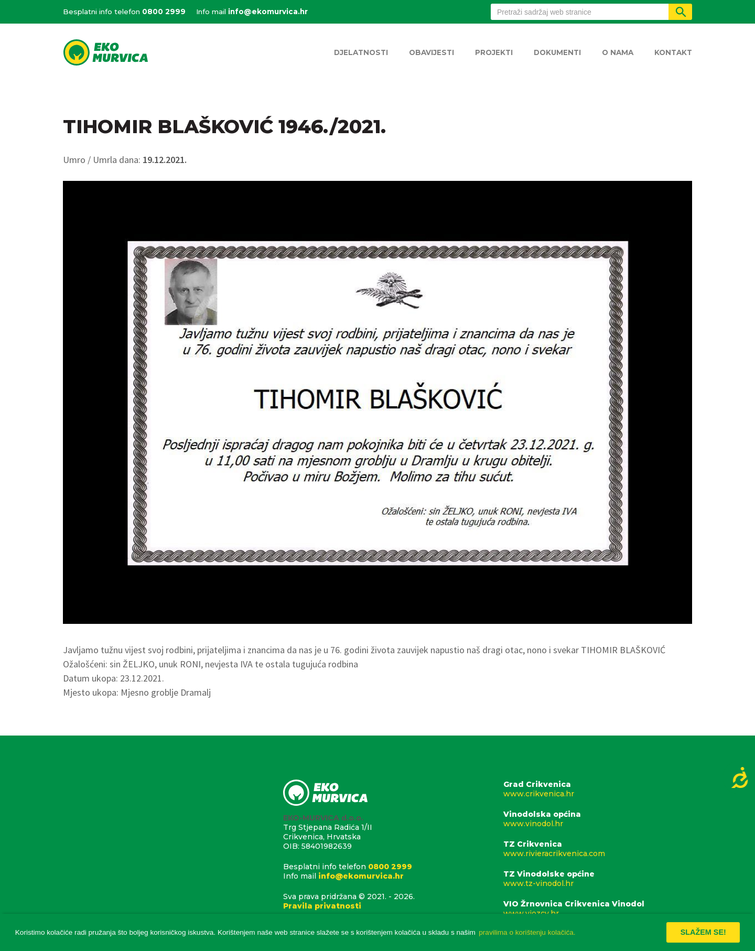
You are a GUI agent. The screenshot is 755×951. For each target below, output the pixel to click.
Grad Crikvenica (597, 789)
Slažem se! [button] (703, 932)
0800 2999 (164, 11)
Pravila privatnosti (322, 906)
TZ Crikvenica (597, 848)
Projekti (494, 52)
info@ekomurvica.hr (268, 11)
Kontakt (673, 52)
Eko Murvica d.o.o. (105, 53)
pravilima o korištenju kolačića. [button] (527, 932)
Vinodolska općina (597, 818)
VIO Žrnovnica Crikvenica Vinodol (597, 908)
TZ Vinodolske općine (597, 878)
